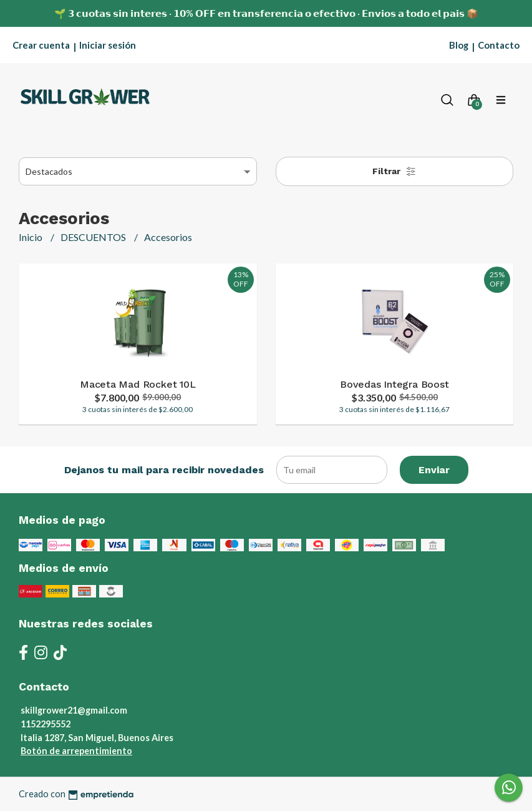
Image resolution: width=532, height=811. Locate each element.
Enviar (434, 470)
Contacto (499, 45)
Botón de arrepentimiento (76, 750)
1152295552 (45, 724)
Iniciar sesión (107, 45)
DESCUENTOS (94, 237)
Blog (458, 45)
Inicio (31, 237)
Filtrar (394, 171)
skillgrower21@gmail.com (74, 710)
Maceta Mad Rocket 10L (138, 384)
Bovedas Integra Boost (394, 384)
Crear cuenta (41, 45)
